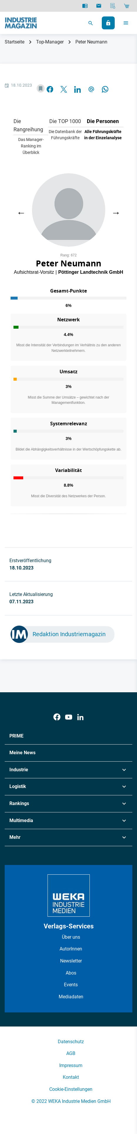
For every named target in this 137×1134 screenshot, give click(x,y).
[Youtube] (68, 717)
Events (71, 984)
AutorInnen (71, 949)
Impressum (70, 1065)
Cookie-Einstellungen (70, 1089)
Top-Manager (50, 42)
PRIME (16, 736)
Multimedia (21, 820)
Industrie (18, 769)
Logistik (17, 786)
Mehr (15, 837)
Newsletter (71, 961)
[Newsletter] (98, 6)
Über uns (71, 937)
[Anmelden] (108, 22)
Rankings (19, 803)
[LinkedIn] (80, 717)
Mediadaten (71, 996)
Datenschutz (71, 1041)
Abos (71, 973)
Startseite (14, 42)
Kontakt (71, 1077)
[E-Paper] (85, 6)
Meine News (22, 752)
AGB (70, 1053)
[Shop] (126, 6)
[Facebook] (56, 717)
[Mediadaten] (113, 6)
